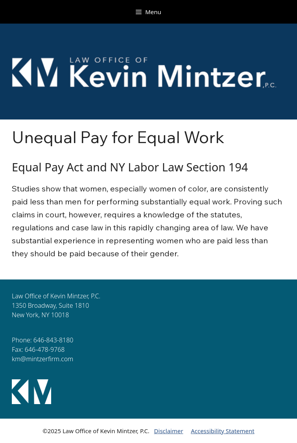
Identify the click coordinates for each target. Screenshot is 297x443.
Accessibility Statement (223, 431)
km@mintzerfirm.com (42, 359)
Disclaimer (168, 431)
